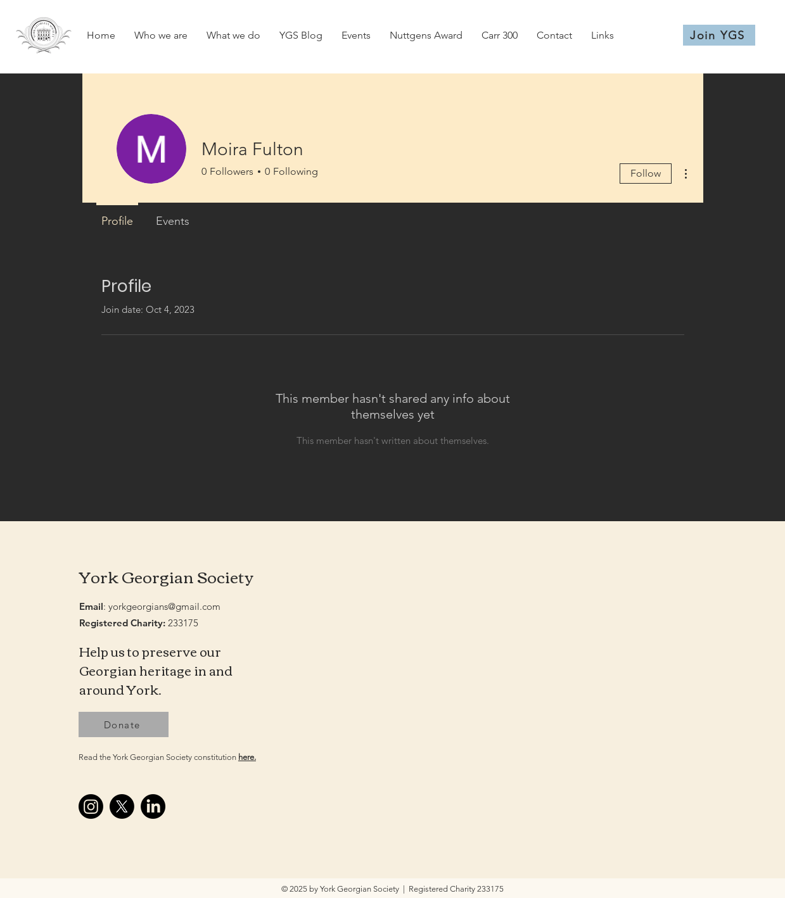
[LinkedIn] (153, 806)
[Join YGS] (719, 35)
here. (247, 757)
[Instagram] (91, 806)
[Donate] (124, 724)
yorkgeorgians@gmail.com (164, 606)
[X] (122, 806)
